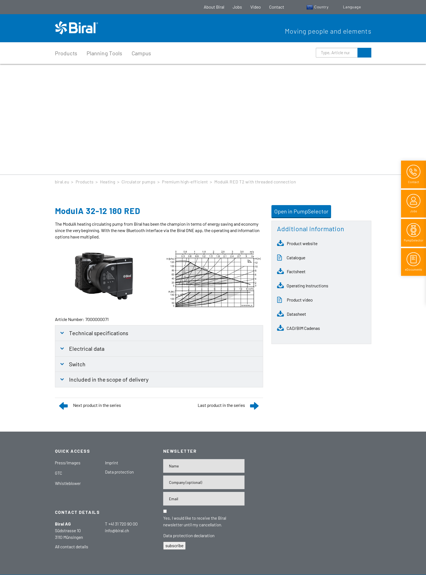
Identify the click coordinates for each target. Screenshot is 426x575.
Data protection (119, 471)
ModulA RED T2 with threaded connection (255, 181)
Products (66, 53)
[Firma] (203, 482)
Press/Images (67, 462)
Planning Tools (104, 53)
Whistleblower (68, 483)
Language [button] (352, 6)
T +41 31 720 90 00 (121, 523)
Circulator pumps (139, 181)
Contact (276, 6)
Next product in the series (97, 405)
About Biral (214, 6)
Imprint (111, 462)
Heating (107, 181)
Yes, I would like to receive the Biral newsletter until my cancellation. (194, 521)
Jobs (237, 6)
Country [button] (317, 6)
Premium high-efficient (185, 181)
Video (255, 6)
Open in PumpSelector (301, 211)
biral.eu (62, 181)
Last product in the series (221, 405)
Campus (141, 53)
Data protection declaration (189, 535)
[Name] (203, 466)
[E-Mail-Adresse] (203, 499)
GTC (58, 473)
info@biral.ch (117, 530)
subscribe (174, 545)
